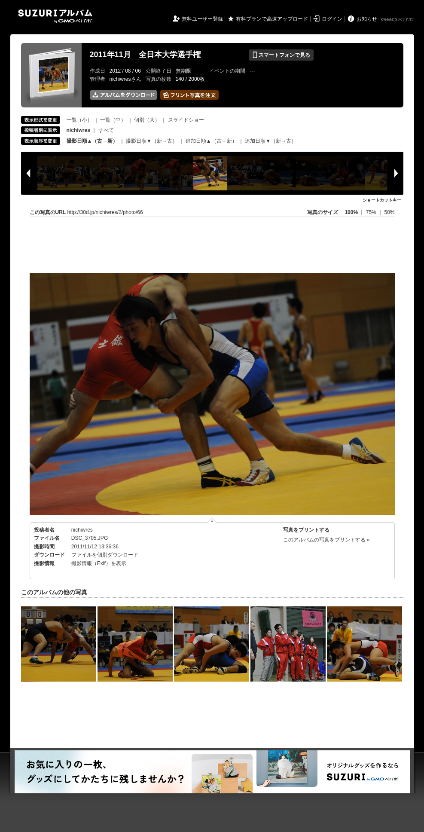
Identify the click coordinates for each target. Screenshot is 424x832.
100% (351, 212)
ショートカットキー (382, 200)
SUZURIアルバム (55, 16)
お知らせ (367, 19)
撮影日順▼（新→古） (151, 141)
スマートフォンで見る (281, 55)
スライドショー (186, 120)
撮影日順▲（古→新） (92, 141)
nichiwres (82, 530)
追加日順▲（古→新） (211, 141)
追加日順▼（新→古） (270, 141)
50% (389, 212)
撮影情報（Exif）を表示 (98, 563)
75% (372, 212)
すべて (106, 130)
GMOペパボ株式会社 (398, 19)
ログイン (332, 19)
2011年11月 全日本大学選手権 (145, 54)
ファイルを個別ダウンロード (104, 555)
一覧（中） (113, 120)
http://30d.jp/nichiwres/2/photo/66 (105, 212)
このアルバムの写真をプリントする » (326, 540)
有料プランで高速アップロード (272, 19)
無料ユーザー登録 (202, 19)
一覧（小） (79, 120)
